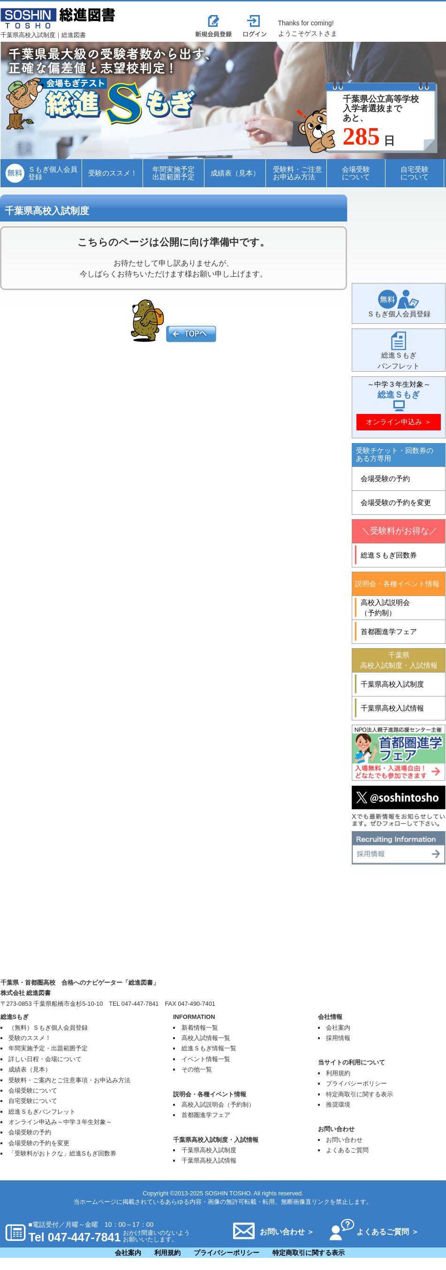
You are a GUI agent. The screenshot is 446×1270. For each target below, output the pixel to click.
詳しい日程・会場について (45, 1059)
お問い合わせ (344, 1139)
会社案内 (338, 1027)
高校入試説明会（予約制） (218, 1104)
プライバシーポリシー (356, 1083)
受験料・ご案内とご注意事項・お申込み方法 (69, 1080)
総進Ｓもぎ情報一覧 (208, 1048)
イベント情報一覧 (205, 1059)
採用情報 (399, 848)
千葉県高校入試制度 (208, 1150)
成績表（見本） (29, 1069)
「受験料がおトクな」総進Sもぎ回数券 (62, 1153)
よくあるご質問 (347, 1150)
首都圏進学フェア (205, 1114)
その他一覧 (196, 1069)
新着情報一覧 (199, 1027)
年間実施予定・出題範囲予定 (48, 1048)
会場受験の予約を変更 (38, 1143)
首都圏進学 (399, 753)
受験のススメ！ (29, 1037)
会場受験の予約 (29, 1132)
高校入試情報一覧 (205, 1037)
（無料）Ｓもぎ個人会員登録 (48, 1027)
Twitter (399, 806)
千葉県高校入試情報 (208, 1160)
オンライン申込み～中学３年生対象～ (60, 1121)
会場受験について (32, 1090)
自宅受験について (32, 1100)
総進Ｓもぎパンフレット (42, 1111)
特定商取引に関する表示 (359, 1094)
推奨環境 (338, 1104)
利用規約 (338, 1073)
